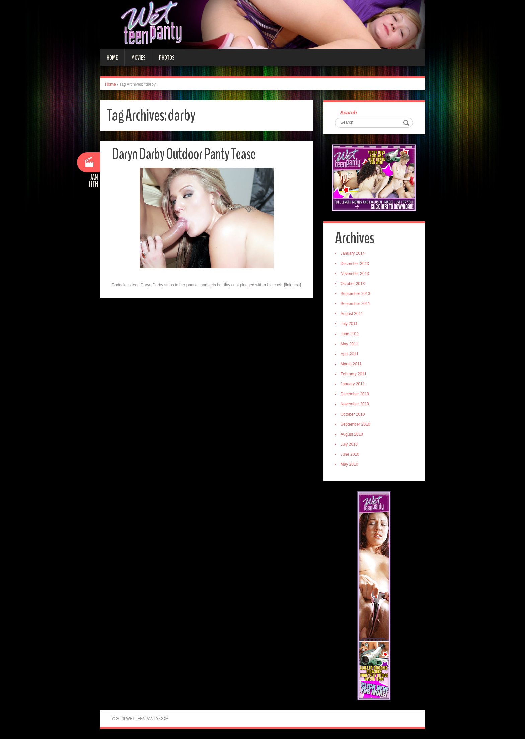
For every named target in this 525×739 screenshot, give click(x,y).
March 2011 (351, 364)
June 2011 (350, 333)
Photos (166, 58)
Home (112, 58)
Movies (138, 58)
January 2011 (353, 384)
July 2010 (349, 444)
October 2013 (353, 283)
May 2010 (349, 464)
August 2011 (352, 313)
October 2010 (353, 414)
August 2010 (352, 434)
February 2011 (354, 374)
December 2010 (355, 394)
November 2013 (355, 273)
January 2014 (353, 253)
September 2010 (355, 424)
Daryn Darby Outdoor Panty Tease (183, 154)
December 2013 (355, 263)
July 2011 (349, 323)
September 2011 (355, 303)
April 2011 (350, 354)
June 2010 (350, 454)
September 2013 (355, 293)
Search (348, 112)
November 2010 (355, 404)
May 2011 (349, 344)
